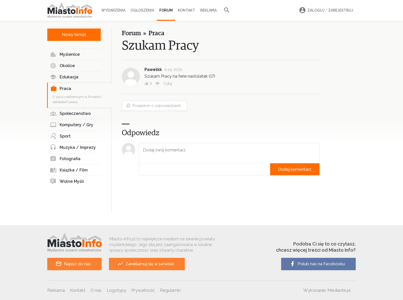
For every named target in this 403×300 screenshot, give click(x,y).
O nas (96, 290)
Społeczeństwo (70, 113)
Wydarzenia (113, 10)
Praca (60, 89)
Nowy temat (74, 34)
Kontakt (186, 10)
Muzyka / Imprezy (73, 147)
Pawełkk (153, 69)
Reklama (208, 10)
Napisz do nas (73, 264)
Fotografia (65, 159)
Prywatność (143, 290)
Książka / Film (69, 170)
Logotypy (116, 290)
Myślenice (65, 54)
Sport (60, 136)
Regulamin (170, 290)
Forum (166, 10)
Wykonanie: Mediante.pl (327, 290)
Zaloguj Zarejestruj (325, 10)
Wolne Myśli (67, 181)
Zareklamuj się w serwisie (145, 264)
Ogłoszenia (142, 10)
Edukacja (64, 77)
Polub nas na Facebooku (317, 264)
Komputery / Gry (71, 125)
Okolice (62, 66)
